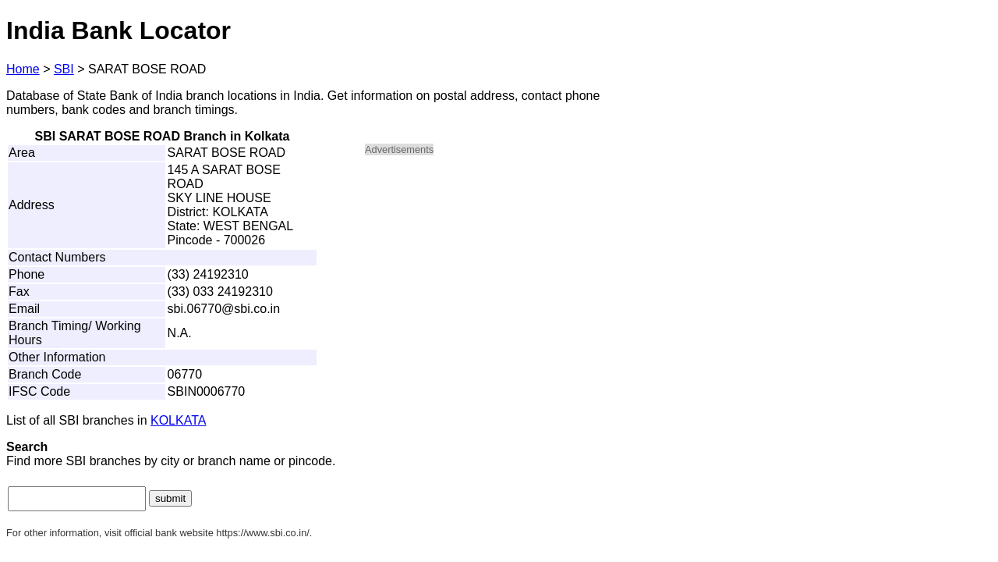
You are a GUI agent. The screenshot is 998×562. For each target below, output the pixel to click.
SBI (64, 69)
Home (23, 69)
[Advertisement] (497, 278)
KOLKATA (178, 420)
